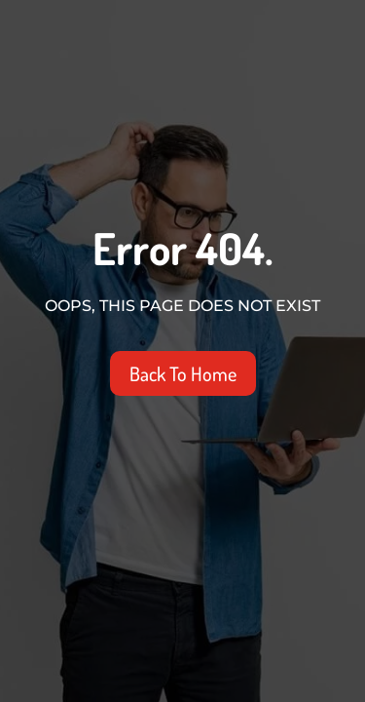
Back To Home (183, 373)
